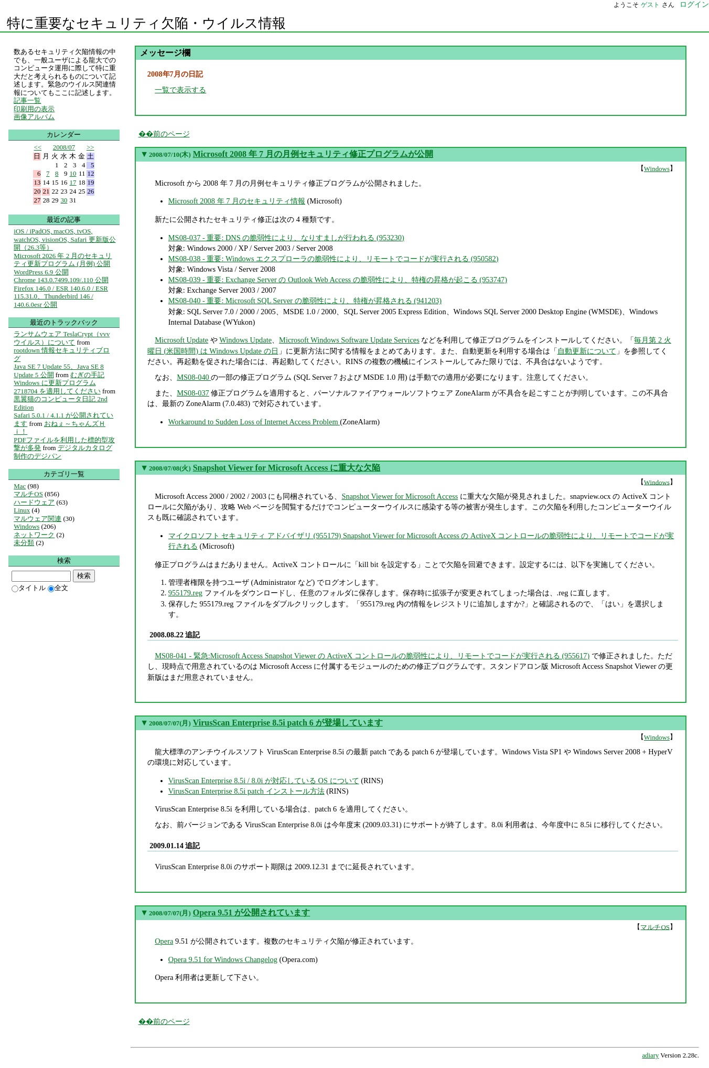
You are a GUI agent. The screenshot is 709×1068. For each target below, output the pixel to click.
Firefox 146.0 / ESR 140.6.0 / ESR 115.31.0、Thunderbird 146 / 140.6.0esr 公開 (61, 296)
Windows (657, 169)
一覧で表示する (180, 90)
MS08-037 (193, 393)
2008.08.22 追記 (174, 635)
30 (64, 200)
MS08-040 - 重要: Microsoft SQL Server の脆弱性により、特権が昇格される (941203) (305, 300)
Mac (20, 486)
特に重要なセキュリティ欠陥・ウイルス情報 (146, 23)
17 (73, 182)
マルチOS (655, 927)
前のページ (171, 134)
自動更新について (586, 351)
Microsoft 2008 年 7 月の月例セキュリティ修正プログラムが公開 (313, 153)
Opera (164, 941)
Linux (22, 510)
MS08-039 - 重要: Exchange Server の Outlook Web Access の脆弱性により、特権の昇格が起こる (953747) (337, 279)
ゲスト (650, 4)
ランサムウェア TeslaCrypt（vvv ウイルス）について (62, 338)
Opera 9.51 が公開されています (251, 912)
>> (90, 147)
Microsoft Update (181, 340)
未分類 (24, 543)
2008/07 (64, 147)
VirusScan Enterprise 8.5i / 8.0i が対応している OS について (263, 780)
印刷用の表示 (34, 109)
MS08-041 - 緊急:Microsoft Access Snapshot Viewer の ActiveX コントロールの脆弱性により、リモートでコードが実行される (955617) (372, 656)
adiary (650, 1055)
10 (73, 173)
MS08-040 (194, 377)
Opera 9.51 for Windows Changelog (222, 959)
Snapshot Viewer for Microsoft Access (399, 496)
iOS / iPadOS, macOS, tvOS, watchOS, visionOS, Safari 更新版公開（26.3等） (64, 239)
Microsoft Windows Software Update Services (349, 340)
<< (37, 147)
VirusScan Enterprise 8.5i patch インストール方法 (246, 791)
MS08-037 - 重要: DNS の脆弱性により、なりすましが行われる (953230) (286, 237)
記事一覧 (27, 100)
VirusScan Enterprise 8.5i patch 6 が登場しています (288, 722)
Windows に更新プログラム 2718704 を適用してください (57, 387)
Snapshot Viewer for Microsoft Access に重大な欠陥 (287, 467)
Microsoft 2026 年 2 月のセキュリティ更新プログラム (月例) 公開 (63, 260)
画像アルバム (34, 117)
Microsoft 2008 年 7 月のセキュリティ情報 (236, 201)
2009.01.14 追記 (174, 845)
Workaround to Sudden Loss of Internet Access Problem (254, 422)
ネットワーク (34, 535)
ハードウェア (34, 502)
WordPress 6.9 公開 (41, 272)
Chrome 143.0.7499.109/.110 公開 (61, 280)
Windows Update (245, 340)
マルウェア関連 (37, 518)
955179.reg (185, 593)
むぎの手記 (87, 375)
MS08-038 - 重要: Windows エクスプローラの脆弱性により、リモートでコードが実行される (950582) (333, 258)
